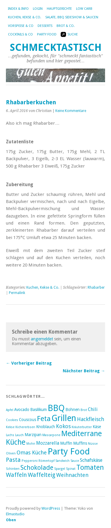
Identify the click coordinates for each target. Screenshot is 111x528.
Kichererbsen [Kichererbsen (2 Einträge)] (25, 427)
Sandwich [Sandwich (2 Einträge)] (62, 461)
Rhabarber (96, 287)
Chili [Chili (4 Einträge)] (93, 409)
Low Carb (84, 9)
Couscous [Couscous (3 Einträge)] (27, 419)
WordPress (50, 508)
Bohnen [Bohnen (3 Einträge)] (72, 409)
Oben (11, 520)
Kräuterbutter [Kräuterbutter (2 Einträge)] (82, 427)
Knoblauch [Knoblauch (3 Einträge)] (45, 426)
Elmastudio (15, 514)
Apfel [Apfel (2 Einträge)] (9, 410)
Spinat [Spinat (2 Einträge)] (70, 469)
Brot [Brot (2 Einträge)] (84, 410)
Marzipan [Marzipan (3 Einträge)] (33, 434)
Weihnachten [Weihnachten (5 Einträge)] (72, 475)
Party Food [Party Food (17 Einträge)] (69, 451)
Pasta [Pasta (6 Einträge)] (13, 459)
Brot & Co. (66, 26)
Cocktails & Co (20, 34)
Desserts (45, 26)
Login (38, 9)
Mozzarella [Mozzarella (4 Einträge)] (47, 443)
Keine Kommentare (70, 111)
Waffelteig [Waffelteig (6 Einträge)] (41, 475)
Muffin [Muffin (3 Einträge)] (66, 443)
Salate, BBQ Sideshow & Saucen (71, 17)
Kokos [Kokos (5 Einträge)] (63, 426)
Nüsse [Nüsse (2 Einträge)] (93, 444)
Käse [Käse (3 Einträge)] (97, 426)
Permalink (17, 293)
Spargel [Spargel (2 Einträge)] (59, 469)
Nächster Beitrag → (84, 370)
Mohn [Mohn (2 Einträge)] (30, 444)
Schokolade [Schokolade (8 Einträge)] (36, 467)
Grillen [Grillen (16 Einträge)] (64, 418)
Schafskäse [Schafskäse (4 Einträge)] (91, 460)
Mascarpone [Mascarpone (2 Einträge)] (51, 435)
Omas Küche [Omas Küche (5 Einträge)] (32, 452)
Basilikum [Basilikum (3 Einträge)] (38, 409)
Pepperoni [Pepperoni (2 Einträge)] (30, 461)
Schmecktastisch (56, 47)
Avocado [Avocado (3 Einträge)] (21, 409)
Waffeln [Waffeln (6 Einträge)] (16, 475)
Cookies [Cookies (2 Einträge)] (12, 420)
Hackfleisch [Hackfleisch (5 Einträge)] (90, 419)
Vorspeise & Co (20, 26)
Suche (69, 34)
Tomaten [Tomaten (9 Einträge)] (90, 467)
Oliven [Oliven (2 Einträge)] (11, 453)
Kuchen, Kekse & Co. (24, 17)
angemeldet (42, 339)
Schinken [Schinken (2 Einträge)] (13, 469)
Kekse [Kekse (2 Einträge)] (10, 427)
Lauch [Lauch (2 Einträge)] (19, 435)
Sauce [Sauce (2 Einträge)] (74, 461)
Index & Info (18, 9)
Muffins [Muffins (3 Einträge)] (80, 443)
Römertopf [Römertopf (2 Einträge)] (46, 461)
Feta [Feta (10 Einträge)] (44, 419)
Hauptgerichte (59, 9)
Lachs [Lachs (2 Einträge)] (10, 435)
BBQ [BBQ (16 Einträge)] (56, 408)
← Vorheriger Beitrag (29, 363)
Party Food (47, 34)
